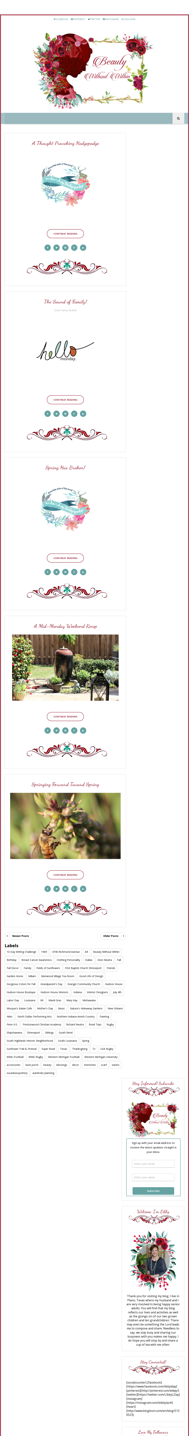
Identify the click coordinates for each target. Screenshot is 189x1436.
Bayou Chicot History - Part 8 (163, 1155)
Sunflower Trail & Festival (22, 1040)
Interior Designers (17, 991)
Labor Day (52, 991)
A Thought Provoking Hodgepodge (63, 143)
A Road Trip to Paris (159, 1225)
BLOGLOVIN (128, 19)
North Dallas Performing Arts (92, 1007)
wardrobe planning (43, 1064)
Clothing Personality (68, 951)
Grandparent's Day (51, 975)
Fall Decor (22, 959)
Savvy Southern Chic (151, 746)
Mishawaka (13, 999)
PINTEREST (78, 19)
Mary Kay (111, 991)
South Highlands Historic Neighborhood (49, 1032)
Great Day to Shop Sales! (153, 726)
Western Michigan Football (63, 1048)
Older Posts (107, 927)
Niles (67, 1007)
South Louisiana (86, 1032)
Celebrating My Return (159, 1051)
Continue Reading (64, 232)
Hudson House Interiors (77, 983)
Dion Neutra (104, 951)
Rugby (50, 1023)
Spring (104, 1032)
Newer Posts (20, 927)
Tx (93, 1040)
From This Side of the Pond (156, 712)
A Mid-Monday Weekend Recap (63, 621)
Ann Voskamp (147, 621)
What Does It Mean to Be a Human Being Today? (154, 772)
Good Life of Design (105, 967)
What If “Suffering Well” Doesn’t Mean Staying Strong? (152, 627)
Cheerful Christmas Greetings (163, 1190)
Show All (175, 782)
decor (75, 1056)
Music (79, 999)
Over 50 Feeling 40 (150, 723)
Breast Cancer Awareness (37, 951)
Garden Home (28, 967)
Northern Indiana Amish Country (25, 1015)
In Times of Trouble (158, 981)
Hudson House (15, 983)
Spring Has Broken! (63, 464)
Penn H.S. (69, 1015)
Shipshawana (67, 1023)
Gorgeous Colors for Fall (21, 975)
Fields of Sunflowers (57, 959)
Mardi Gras (94, 991)
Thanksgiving (79, 1040)
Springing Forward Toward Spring (64, 777)
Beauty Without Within (106, 943)
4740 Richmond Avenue (66, 943)
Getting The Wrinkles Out (154, 715)
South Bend (13, 1032)
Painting (54, 1015)
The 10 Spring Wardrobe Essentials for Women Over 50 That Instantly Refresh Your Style (155, 754)
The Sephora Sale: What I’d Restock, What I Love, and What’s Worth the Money (154, 686)
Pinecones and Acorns (152, 639)
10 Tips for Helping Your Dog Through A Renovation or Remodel (156, 667)
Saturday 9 (145, 735)
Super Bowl (48, 1040)
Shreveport (86, 1023)
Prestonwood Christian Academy (99, 1015)
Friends (11, 967)
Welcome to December (159, 1260)
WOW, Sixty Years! (159, 950)
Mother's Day (63, 999)
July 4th (37, 991)
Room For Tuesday (150, 661)
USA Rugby (106, 1040)
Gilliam (46, 967)
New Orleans (52, 1007)
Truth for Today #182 (151, 704)
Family (36, 959)
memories (90, 1056)
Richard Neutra (15, 1023)
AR (86, 943)
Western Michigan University (101, 1048)
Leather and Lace (148, 737)
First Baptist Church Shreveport (92, 959)
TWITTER (94, 19)
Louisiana (69, 991)
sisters (115, 1056)
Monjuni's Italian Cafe (37, 999)
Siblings (102, 1023)
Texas (63, 1040)
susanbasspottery (17, 1064)
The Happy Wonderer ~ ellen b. (153, 699)
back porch (32, 1056)
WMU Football (15, 1048)
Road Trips (35, 1023)
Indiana (100, 983)
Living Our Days (148, 768)
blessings (61, 1056)
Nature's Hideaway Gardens (23, 1007)
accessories (13, 1056)
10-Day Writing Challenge (21, 943)
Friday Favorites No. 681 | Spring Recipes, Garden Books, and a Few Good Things (154, 647)
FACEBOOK (61, 19)
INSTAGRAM (111, 19)
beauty (47, 1056)
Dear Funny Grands (63, 309)
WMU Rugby (36, 1048)
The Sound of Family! (64, 300)
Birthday (11, 951)
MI (81, 991)
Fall (9, 959)
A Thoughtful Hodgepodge (161, 1085)
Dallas (88, 951)
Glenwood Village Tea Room (71, 967)
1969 (44, 943)
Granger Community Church (83, 975)
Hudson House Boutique (43, 983)
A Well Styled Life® (151, 679)
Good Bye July (156, 1120)
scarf (104, 1056)
